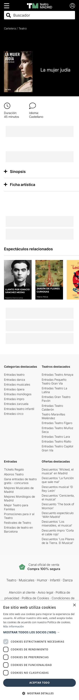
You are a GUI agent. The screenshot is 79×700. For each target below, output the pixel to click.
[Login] (72, 5)
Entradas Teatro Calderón (52, 407)
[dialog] (39, 650)
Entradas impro (14, 399)
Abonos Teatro (14, 474)
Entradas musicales (17, 384)
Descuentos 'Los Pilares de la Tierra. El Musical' (58, 541)
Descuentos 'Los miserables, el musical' (57, 523)
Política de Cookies (35, 598)
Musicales (26, 580)
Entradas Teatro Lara (56, 436)
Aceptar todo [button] (39, 682)
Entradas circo (13, 413)
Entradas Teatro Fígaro (57, 423)
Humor (42, 580)
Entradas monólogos (17, 394)
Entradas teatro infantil (19, 409)
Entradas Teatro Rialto (56, 441)
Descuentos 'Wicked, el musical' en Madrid (58, 471)
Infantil (55, 580)
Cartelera (10, 28)
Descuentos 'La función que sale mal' (58, 480)
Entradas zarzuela (16, 404)
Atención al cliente (22, 592)
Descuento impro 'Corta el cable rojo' (58, 532)
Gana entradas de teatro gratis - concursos (20, 481)
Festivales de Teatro (17, 522)
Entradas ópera (14, 389)
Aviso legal (45, 592)
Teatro (23, 28)
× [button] (74, 605)
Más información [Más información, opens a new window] (13, 626)
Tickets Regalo (14, 469)
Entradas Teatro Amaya (57, 374)
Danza (68, 580)
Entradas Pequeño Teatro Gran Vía (54, 381)
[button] (39, 632)
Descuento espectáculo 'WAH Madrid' (58, 514)
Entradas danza (14, 379)
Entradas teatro (14, 374)
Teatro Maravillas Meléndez (53, 416)
